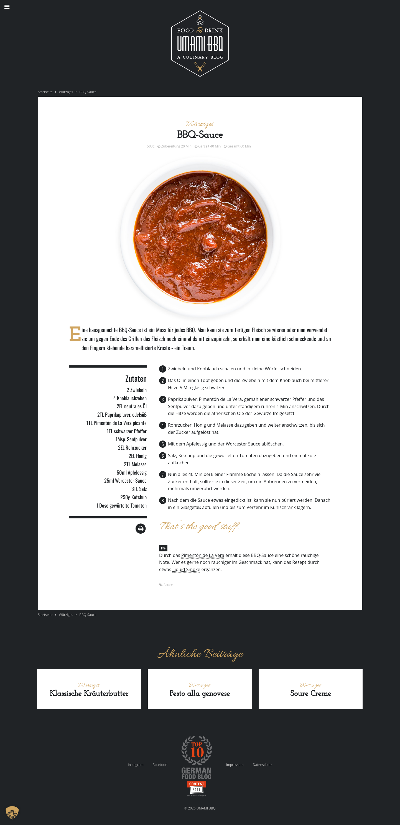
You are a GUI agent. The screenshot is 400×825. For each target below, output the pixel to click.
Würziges (66, 92)
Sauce (168, 584)
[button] (12, 813)
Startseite (45, 92)
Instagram (136, 764)
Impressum (235, 764)
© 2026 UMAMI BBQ (200, 808)
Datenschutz (262, 764)
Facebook (160, 764)
